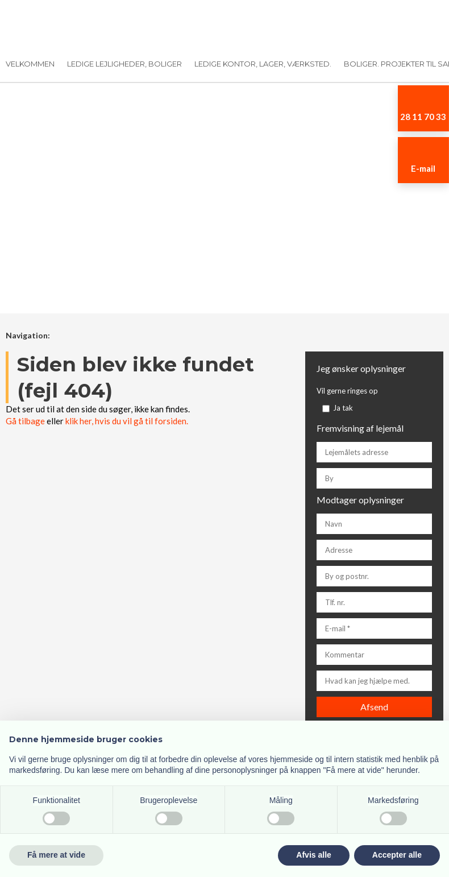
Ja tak (343, 407)
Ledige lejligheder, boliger (124, 63)
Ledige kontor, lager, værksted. (262, 63)
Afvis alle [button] (313, 854)
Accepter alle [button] (397, 854)
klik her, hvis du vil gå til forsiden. (126, 421)
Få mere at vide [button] (56, 854)
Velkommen (30, 63)
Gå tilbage (25, 421)
